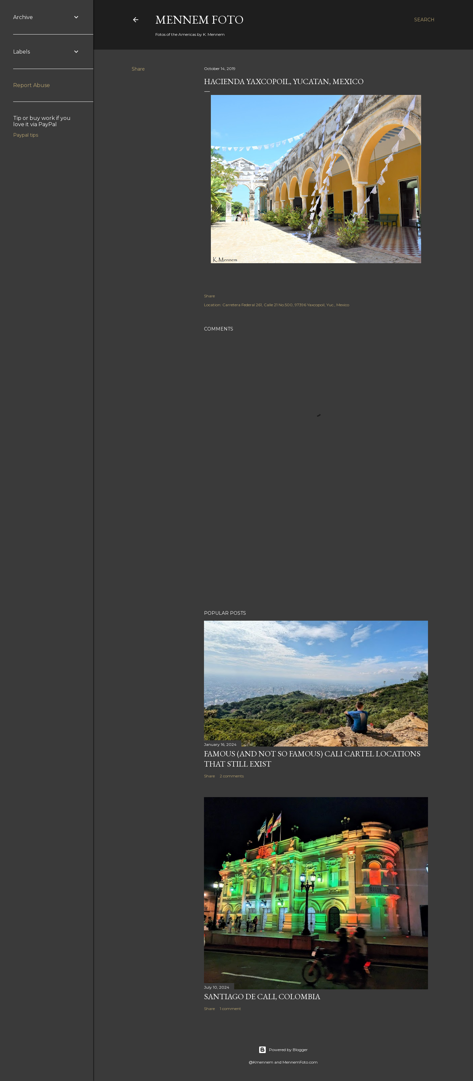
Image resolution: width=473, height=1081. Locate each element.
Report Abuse (31, 85)
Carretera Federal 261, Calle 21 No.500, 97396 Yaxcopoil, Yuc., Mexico (285, 304)
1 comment (230, 1008)
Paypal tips (25, 135)
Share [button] (138, 69)
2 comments (232, 775)
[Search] (424, 20)
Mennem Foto (199, 19)
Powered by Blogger (283, 1050)
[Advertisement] (316, 548)
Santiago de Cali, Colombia (262, 996)
